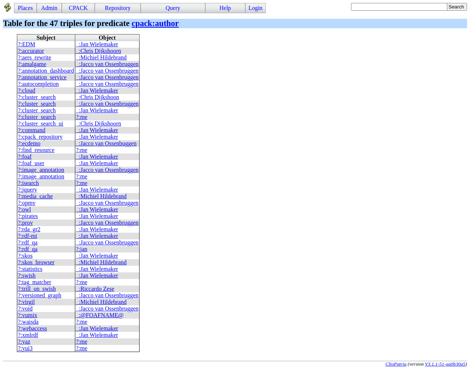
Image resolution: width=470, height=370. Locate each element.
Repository (118, 8)
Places (25, 8)
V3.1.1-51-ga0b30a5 (445, 364)
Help (225, 8)
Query (173, 8)
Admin (49, 8)
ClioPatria (396, 364)
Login (256, 8)
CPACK (78, 8)
